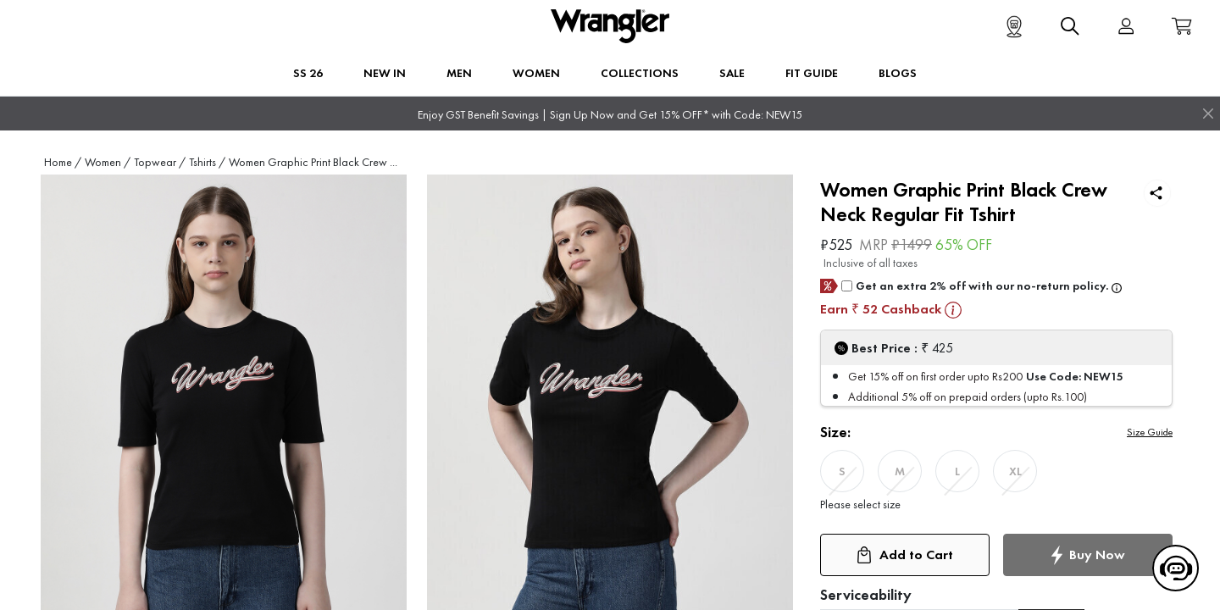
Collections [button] (640, 72)
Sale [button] (732, 72)
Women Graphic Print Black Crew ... (313, 162)
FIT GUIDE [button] (811, 72)
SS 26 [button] (308, 72)
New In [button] (384, 72)
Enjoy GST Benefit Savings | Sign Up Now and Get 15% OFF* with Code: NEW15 (610, 115)
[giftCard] (846, 285)
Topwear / (160, 162)
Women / (107, 162)
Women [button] (536, 72)
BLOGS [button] (898, 72)
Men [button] (459, 72)
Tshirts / (207, 162)
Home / (62, 162)
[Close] (1208, 113)
